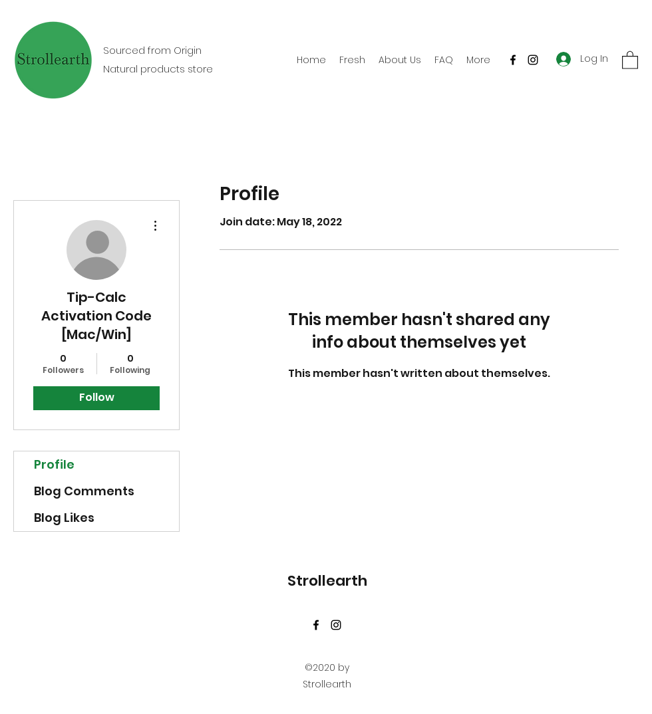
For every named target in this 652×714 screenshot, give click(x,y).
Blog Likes (64, 517)
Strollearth (327, 580)
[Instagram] (533, 59)
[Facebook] (513, 59)
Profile (54, 464)
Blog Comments (84, 491)
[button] (630, 59)
